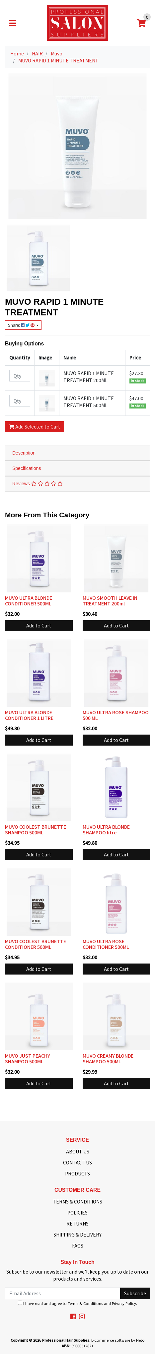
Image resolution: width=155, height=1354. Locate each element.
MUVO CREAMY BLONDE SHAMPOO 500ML (108, 1058)
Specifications (26, 468)
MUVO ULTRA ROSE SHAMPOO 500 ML (116, 715)
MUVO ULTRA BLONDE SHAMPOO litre (106, 829)
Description (24, 453)
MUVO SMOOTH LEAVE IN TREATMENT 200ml (110, 600)
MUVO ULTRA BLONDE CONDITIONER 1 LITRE (29, 715)
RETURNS (77, 1223)
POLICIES (77, 1212)
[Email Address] (62, 1293)
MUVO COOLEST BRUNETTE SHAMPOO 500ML (35, 829)
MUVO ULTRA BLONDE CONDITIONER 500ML (28, 600)
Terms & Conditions (85, 1303)
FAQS (77, 1245)
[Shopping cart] (141, 23)
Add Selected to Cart (34, 426)
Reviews (37, 483)
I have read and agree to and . (77, 1303)
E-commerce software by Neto (118, 1340)
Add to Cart (38, 625)
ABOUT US (77, 1151)
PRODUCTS (77, 1173)
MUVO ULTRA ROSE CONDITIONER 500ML (106, 944)
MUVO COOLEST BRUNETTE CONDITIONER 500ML (35, 944)
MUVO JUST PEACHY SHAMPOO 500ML (27, 1058)
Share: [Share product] (22, 325)
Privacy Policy (124, 1303)
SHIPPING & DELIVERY (77, 1234)
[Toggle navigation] (12, 23)
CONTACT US (77, 1162)
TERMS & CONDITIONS (77, 1201)
